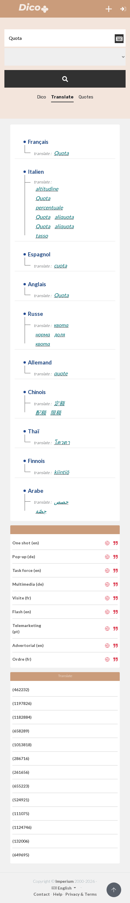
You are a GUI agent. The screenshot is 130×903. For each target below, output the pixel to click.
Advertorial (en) (28, 645)
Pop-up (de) (23, 556)
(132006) (20, 841)
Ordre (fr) (21, 659)
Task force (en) (26, 570)
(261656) (20, 772)
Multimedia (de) (28, 584)
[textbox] (65, 38)
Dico (41, 97)
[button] (109, 9)
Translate (62, 97)
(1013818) (22, 744)
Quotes (86, 97)
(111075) (20, 813)
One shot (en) (25, 542)
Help (57, 894)
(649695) (20, 854)
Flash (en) (21, 611)
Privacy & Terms (81, 894)
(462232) (20, 689)
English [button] (62, 887)
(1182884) (22, 717)
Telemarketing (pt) (26, 628)
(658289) (20, 730)
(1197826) (22, 703)
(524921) (20, 799)
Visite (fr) (21, 597)
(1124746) (22, 827)
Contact (41, 894)
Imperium (64, 881)
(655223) (20, 785)
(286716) (20, 758)
